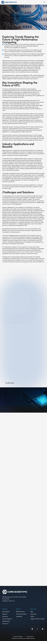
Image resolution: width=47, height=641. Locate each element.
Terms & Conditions (18, 636)
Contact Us (5, 623)
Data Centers (6, 611)
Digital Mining (6, 621)
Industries (5, 616)
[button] (8, 383)
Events (32, 616)
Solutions (4, 614)
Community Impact (21, 614)
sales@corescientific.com (8, 601)
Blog (32, 611)
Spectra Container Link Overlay (23, 592)
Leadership (19, 616)
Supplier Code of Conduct (38, 619)
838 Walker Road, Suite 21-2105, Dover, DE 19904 (14, 597)
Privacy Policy (30, 636)
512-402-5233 (5, 599)
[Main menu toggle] (44, 2)
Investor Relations (7, 619)
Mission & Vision (20, 611)
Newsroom (33, 614)
